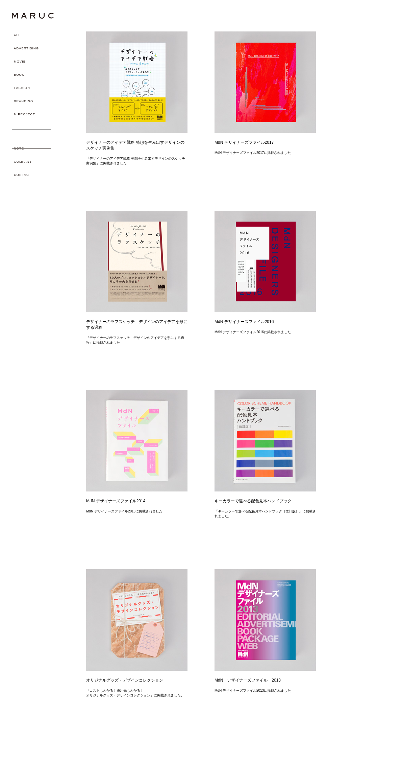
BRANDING (23, 101)
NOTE (19, 148)
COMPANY (23, 161)
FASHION (22, 88)
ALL (17, 35)
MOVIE (20, 61)
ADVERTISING (26, 48)
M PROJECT (24, 114)
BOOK (19, 74)
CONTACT (22, 175)
